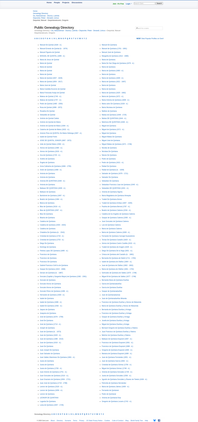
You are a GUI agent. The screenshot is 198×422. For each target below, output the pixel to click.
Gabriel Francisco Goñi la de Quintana (54, 265)
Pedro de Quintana (109, 159)
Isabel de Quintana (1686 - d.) (51, 302)
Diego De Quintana (47, 243)
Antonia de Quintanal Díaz (111, 398)
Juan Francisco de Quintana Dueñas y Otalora (119, 332)
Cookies (107, 420)
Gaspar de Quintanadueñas (112, 291)
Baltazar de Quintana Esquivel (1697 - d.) (117, 339)
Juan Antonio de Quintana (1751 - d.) (53, 372)
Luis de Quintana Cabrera (111, 225)
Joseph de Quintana (47, 328)
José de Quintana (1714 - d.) (50, 324)
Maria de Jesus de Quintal (49, 60)
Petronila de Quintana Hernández (114, 383)
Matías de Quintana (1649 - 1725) (114, 115)
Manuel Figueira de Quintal (50, 52)
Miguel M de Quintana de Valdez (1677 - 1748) (119, 276)
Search (159, 3)
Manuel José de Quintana (111, 52)
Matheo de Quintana (109, 111)
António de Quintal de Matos (50, 122)
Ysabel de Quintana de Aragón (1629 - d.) (117, 247)
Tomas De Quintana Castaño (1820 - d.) (116, 240)
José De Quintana (46, 320)
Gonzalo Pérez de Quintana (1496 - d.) (54, 291)
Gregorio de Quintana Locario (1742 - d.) (117, 401)
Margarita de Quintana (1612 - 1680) (115, 56)
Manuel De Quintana (109, 45)
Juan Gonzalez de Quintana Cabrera (115, 221)
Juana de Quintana (47, 361)
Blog (126, 420)
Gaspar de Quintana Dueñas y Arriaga (116, 317)
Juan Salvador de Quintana (50, 354)
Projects (65, 3)
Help (146, 420)
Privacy (81, 420)
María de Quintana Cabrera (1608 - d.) (116, 232)
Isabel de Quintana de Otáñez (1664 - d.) (117, 262)
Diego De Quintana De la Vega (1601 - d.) (117, 251)
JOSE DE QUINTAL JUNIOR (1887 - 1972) (55, 140)
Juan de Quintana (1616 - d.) (50, 343)
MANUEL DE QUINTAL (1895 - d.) (52, 56)
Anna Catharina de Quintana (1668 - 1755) (55, 166)
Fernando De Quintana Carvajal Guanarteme (118, 236)
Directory (60, 420)
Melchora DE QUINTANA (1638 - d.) (115, 122)
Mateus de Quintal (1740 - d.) (50, 96)
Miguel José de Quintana (111, 140)
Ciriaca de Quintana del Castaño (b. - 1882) (118, 254)
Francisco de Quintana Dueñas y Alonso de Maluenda (121, 302)
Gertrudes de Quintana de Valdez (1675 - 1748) (119, 273)
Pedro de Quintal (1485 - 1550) (51, 104)
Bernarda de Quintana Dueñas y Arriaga (116, 309)
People (57, 3)
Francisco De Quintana (48, 262)
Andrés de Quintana (47, 159)
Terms (75, 420)
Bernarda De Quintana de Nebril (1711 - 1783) (119, 258)
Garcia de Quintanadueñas (111, 284)
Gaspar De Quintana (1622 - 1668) (52, 269)
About (53, 420)
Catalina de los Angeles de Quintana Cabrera (118, 214)
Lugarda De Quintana (48, 401)
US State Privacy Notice (94, 420)
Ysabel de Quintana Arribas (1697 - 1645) (117, 203)
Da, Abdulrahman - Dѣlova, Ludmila (46, 16)
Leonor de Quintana (47, 394)
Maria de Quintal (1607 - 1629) (51, 78)
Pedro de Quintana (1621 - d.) (113, 162)
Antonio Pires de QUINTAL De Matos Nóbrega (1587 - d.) (61, 133)
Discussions (77, 3)
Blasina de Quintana (47, 218)
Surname (68, 420)
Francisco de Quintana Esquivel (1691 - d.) (117, 343)
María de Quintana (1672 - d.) (112, 96)
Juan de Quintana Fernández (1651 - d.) (116, 357)
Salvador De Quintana (110, 177)
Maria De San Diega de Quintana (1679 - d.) (118, 63)
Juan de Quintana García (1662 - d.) (115, 361)
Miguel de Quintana (109, 126)
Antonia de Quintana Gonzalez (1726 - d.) (117, 372)
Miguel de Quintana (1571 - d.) (113, 129)
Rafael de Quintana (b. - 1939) (113, 170)
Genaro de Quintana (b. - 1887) (51, 273)
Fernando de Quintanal (110, 390)
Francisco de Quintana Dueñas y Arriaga (116, 313)
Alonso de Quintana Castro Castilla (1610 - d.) (118, 243)
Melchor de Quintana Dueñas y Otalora (116, 335)
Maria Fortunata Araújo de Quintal (52, 93)
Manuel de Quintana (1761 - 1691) (114, 49)
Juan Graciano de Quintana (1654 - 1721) (55, 379)
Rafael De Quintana (109, 166)
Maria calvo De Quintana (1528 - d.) (115, 104)
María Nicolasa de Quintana (112, 107)
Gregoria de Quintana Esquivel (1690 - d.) (117, 350)
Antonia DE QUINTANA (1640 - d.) (52, 181)
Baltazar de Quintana (47, 192)
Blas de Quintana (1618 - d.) (50, 207)
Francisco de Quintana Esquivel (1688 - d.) (117, 346)
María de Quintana (108, 67)
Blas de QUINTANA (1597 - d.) (51, 210)
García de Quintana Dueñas (112, 287)
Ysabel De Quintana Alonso (112, 199)
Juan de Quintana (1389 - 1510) (51, 339)
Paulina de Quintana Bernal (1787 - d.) (116, 207)
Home (49, 3)
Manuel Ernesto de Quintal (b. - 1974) (54, 49)
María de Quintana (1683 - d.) (112, 71)
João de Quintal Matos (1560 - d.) (52, 144)
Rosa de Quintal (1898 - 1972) (51, 107)
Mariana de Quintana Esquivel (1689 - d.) (117, 354)
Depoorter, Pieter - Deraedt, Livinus (46, 18)
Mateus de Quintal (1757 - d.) (50, 100)
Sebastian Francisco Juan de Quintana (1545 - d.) (120, 185)
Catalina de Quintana (47, 221)
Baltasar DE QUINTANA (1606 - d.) (53, 188)
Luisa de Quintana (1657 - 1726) (52, 405)
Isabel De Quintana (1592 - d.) (51, 306)
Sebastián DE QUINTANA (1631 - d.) (115, 188)
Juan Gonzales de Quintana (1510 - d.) (54, 376)
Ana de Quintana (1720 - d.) (50, 155)
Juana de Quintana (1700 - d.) (51, 368)
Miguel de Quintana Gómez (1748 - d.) (116, 368)
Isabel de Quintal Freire (48, 137)
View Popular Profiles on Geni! (150, 38)
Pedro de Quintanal (109, 394)
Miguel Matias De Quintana (112, 137)
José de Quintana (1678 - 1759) (51, 317)
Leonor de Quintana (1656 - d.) (51, 390)
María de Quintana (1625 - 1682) (114, 93)
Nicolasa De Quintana (110, 151)
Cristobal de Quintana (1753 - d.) (52, 240)
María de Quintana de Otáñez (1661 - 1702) (118, 269)
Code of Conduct (117, 420)
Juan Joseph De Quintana (49, 350)
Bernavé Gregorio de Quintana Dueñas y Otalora (120, 328)
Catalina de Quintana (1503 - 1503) (53, 225)
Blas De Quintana (46, 214)
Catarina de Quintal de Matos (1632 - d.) (54, 129)
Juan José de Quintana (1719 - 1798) (53, 383)
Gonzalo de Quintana (47, 280)
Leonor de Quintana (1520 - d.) (51, 387)
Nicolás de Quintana (109, 148)
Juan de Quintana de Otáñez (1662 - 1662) (117, 265)
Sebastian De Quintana (110, 181)
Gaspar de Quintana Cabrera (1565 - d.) (116, 218)
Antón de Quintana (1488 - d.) (51, 170)
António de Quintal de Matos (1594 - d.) (54, 126)
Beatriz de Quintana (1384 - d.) (51, 199)
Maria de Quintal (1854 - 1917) (51, 82)
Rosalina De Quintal (47, 111)
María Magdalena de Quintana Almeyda (116, 196)
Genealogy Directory (40, 13)
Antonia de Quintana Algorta (112, 192)
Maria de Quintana (108, 60)
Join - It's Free (118, 4)
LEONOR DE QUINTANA (49, 398)
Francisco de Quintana (48, 254)
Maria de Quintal (46, 63)
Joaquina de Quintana (48, 313)
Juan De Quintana (46, 346)
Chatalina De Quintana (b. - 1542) (52, 232)
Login (128, 4)
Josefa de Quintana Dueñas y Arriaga (115, 320)
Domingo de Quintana (48, 247)
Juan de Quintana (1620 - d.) (50, 335)
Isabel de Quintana (47, 298)
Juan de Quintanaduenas (111, 295)
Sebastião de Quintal (47, 115)
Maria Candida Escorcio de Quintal (52, 89)
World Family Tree (136, 420)
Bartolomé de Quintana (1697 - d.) (52, 196)
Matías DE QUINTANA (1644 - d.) (114, 118)
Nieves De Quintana (109, 155)
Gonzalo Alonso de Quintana (50, 284)
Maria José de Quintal (48, 85)
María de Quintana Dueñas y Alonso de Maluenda (120, 306)
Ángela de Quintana (47, 162)
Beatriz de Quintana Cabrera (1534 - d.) (116, 210)
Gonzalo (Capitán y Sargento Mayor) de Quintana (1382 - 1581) (63, 276)
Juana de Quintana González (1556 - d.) (116, 376)
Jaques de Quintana (47, 309)
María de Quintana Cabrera (112, 229)
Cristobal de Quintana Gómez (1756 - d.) (117, 365)
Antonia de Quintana (47, 173)
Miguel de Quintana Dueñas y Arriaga (115, 324)
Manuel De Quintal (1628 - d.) (51, 45)
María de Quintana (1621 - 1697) (114, 82)
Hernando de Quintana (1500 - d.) (52, 295)
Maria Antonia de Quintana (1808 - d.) (115, 100)
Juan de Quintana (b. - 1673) (50, 332)
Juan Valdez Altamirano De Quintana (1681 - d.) (57, 357)
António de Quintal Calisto (49, 118)
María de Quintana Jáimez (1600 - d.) (115, 387)
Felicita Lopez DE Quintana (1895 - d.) (54, 251)
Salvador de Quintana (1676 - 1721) (115, 173)
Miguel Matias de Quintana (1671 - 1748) (117, 144)
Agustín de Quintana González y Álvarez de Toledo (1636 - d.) (124, 379)
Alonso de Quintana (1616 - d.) (51, 151)
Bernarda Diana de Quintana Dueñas (115, 280)
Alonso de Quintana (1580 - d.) (51, 148)
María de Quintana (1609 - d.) (112, 78)
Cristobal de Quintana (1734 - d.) (52, 236)
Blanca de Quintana (47, 203)
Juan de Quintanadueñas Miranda (114, 298)
